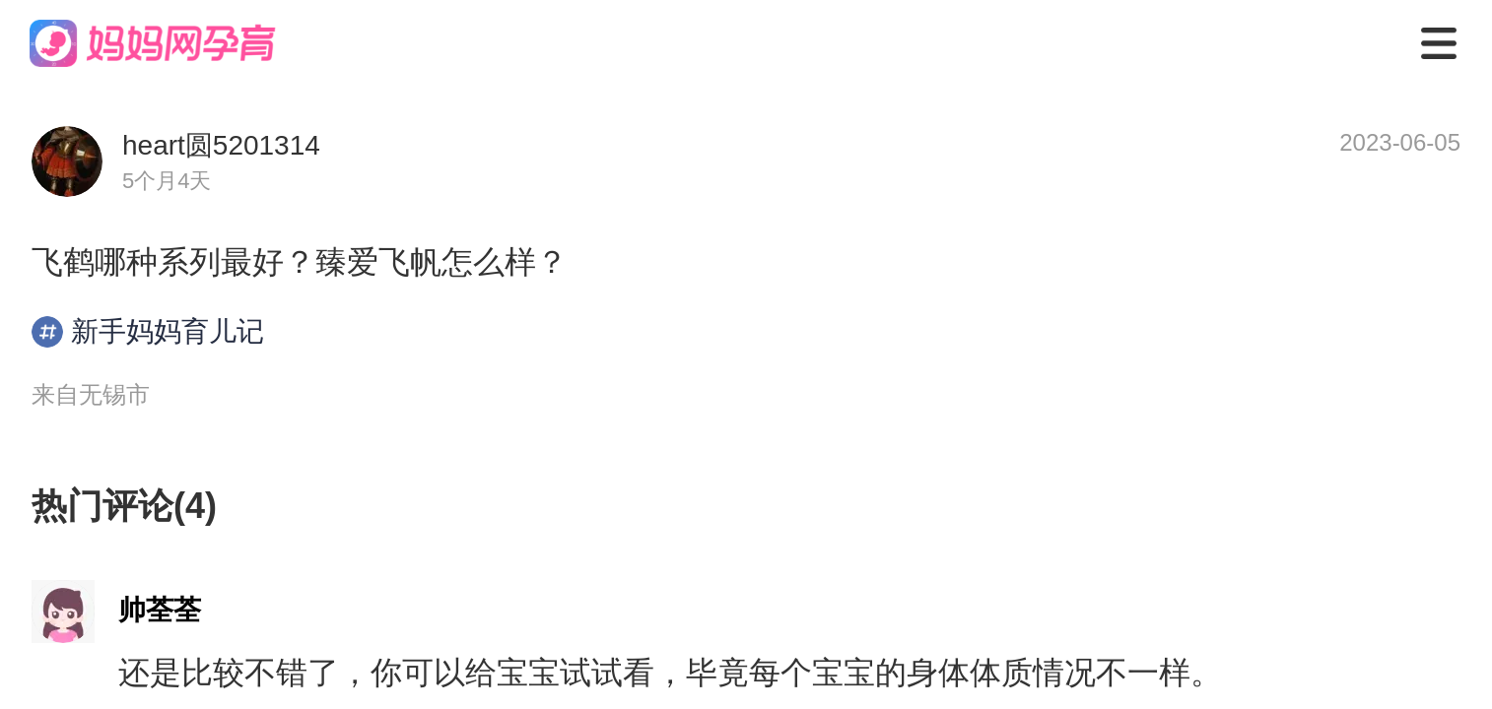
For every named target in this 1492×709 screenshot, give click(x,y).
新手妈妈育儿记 (148, 332)
